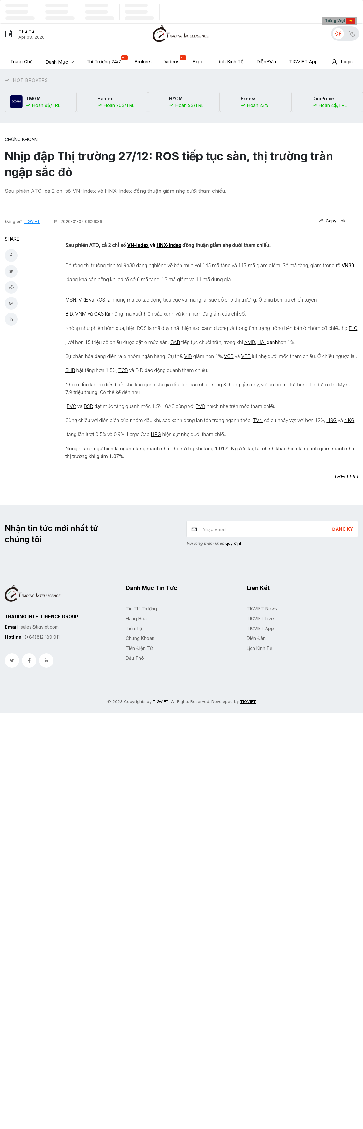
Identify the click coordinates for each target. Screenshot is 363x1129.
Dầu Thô (135, 656)
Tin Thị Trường (141, 607)
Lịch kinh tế (259, 647)
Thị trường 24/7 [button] (105, 60)
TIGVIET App (260, 627)
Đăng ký (342, 527)
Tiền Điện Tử (139, 647)
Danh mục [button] (57, 62)
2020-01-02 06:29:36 (78, 220)
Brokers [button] (143, 62)
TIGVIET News (262, 607)
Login (342, 62)
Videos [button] (173, 60)
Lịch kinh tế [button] (230, 62)
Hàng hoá (136, 617)
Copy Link (332, 220)
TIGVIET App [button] (303, 62)
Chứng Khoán (21, 139)
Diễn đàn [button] (266, 62)
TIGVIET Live (260, 617)
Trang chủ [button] (21, 62)
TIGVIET (32, 220)
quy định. (234, 541)
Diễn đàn (256, 637)
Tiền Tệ (134, 627)
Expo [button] (197, 62)
